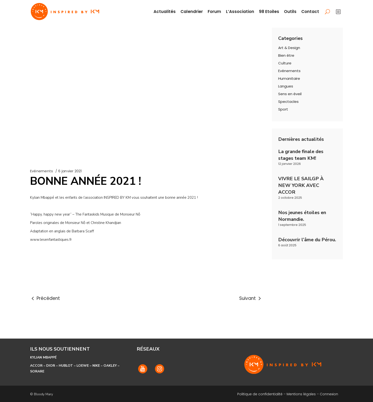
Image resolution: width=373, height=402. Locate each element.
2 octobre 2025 (290, 197)
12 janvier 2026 (289, 163)
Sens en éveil (290, 93)
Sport (283, 109)
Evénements (41, 170)
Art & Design (289, 47)
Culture (284, 63)
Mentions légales (301, 394)
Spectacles (288, 101)
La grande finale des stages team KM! (300, 154)
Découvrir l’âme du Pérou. (307, 239)
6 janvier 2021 (70, 170)
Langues (285, 86)
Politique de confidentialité (260, 394)
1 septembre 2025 (292, 225)
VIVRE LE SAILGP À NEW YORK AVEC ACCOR (301, 185)
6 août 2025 (287, 245)
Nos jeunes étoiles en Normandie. (302, 216)
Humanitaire (289, 78)
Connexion (329, 394)
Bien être (286, 55)
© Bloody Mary (41, 394)
